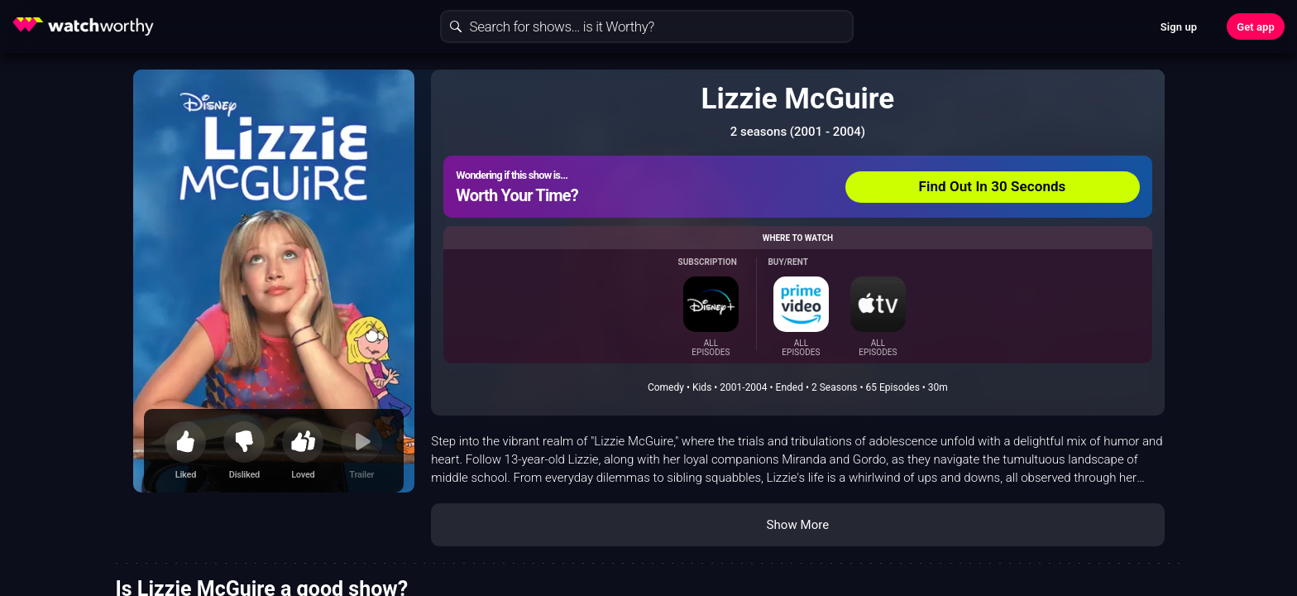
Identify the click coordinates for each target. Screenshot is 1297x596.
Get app (1256, 27)
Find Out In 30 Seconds (992, 186)
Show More (797, 524)
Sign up (1179, 27)
